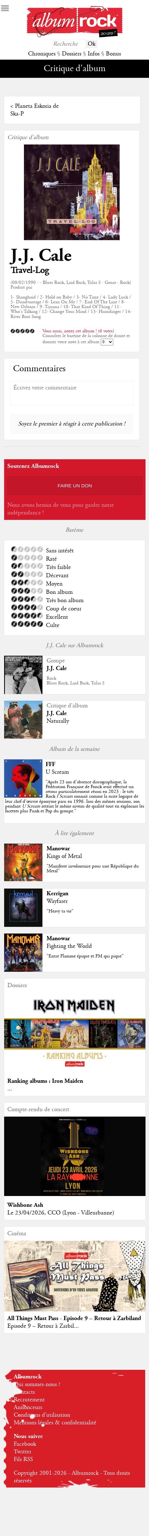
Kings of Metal (64, 856)
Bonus (113, 54)
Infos (94, 54)
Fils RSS (23, 1459)
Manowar (58, 848)
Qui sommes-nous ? (37, 1384)
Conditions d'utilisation (42, 1415)
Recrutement (29, 1400)
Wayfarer (57, 901)
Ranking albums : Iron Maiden (45, 1081)
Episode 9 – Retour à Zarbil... (43, 1326)
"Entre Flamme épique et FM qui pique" (85, 956)
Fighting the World (69, 946)
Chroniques (42, 54)
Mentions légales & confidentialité (55, 1423)
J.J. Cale (41, 256)
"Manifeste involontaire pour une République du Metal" (93, 868)
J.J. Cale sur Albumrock (74, 645)
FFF (50, 764)
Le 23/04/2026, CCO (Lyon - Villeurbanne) (60, 1213)
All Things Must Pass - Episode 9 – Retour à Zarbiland (74, 1318)
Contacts (24, 1392)
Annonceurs (28, 1407)
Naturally (58, 721)
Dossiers (71, 54)
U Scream (57, 772)
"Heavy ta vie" (60, 911)
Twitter (22, 1452)
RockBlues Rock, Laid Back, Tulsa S (75, 680)
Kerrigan (57, 893)
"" (74, 796)
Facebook (25, 1444)
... (9, 1089)
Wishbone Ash (25, 1205)
